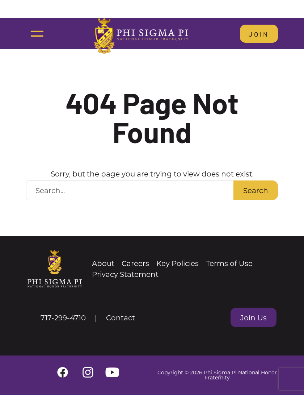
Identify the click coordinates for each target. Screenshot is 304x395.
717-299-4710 (63, 317)
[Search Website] (130, 190)
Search (255, 190)
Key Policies (177, 263)
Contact (120, 317)
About (103, 263)
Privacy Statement (125, 274)
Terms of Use (229, 263)
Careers (135, 263)
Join (259, 33)
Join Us (253, 317)
